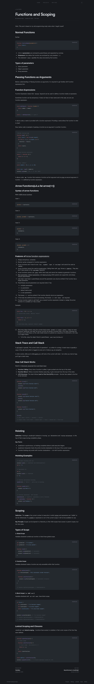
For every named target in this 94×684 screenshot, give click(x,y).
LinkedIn (77, 681)
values (57, 515)
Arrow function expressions (37, 256)
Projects (67, 681)
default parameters (34, 275)
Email (81, 681)
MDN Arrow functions (25, 194)
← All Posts (18, 9)
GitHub (85, 681)
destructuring (47, 275)
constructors (42, 268)
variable (31, 518)
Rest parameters (23, 275)
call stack (19, 347)
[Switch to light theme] (82, 2)
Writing (72, 681)
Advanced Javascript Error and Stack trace (33, 366)
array (62, 177)
